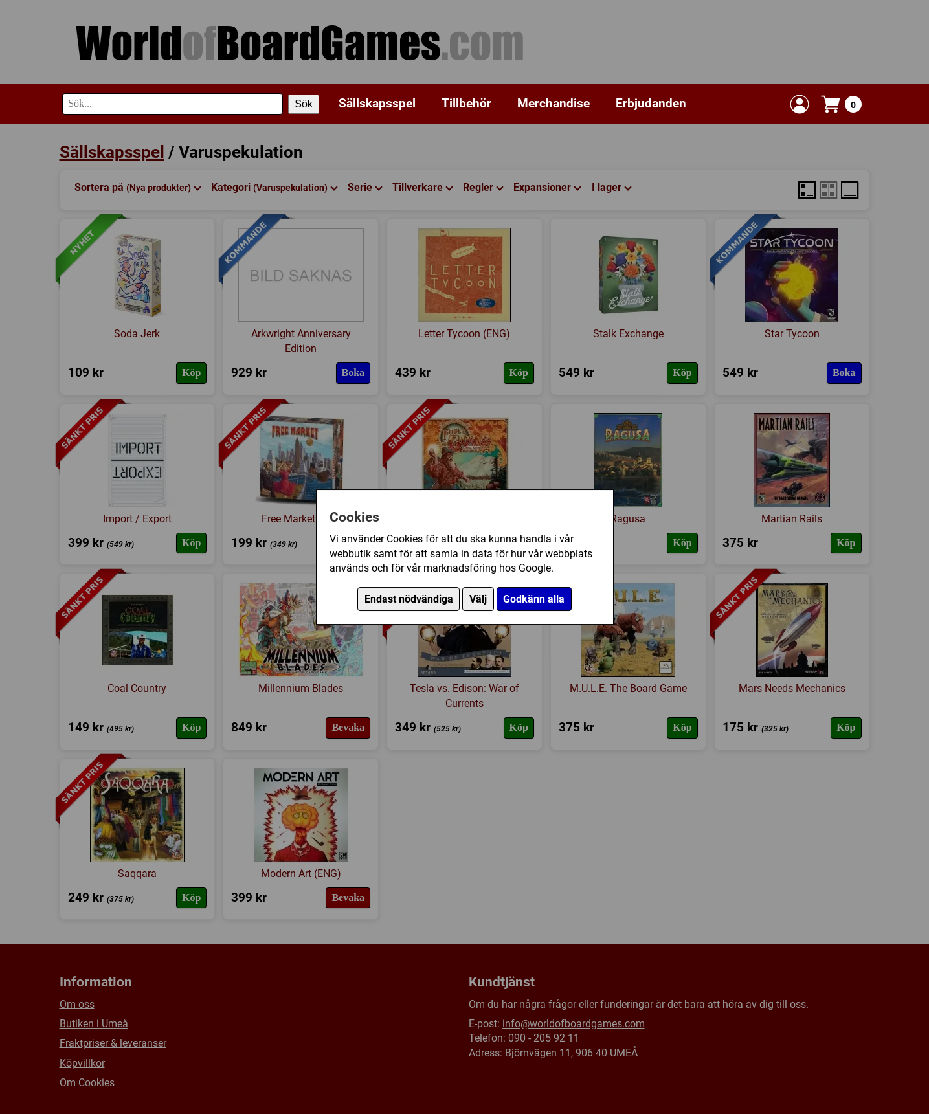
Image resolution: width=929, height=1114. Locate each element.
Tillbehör (466, 103)
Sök (304, 103)
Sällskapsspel (377, 103)
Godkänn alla (534, 599)
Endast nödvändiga (408, 599)
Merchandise (553, 103)
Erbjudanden (651, 103)
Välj (478, 599)
